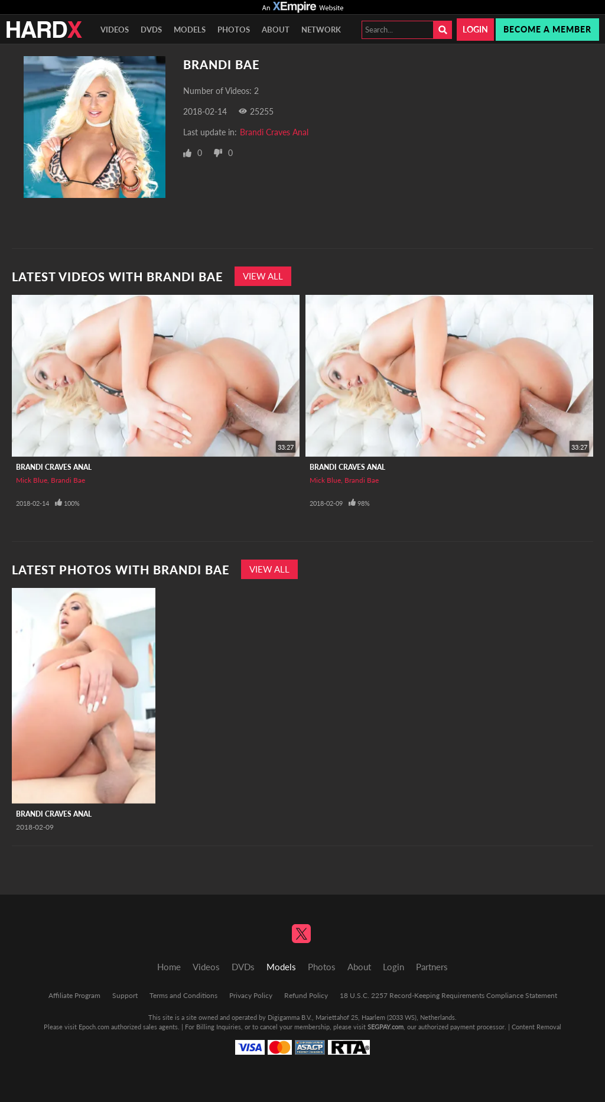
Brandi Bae (68, 480)
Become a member (547, 29)
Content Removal (536, 1027)
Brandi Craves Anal (274, 132)
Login (475, 29)
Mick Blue (31, 480)
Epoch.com (94, 1027)
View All (263, 276)
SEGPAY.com (385, 1027)
